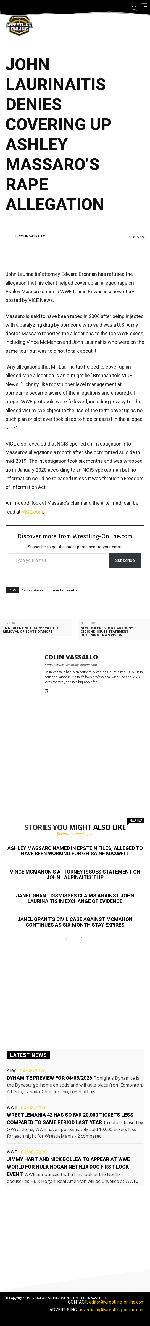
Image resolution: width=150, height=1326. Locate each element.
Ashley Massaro (34, 590)
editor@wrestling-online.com (116, 1302)
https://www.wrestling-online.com (70, 665)
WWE (12, 1107)
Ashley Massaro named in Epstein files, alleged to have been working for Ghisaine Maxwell (75, 851)
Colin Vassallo (32, 236)
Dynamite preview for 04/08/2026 (49, 1078)
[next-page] (80, 939)
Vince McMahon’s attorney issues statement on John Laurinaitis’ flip (75, 874)
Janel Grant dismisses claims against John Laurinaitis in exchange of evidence (75, 898)
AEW (11, 1070)
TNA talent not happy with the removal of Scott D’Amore (32, 630)
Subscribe (125, 560)
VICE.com (32, 512)
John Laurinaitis (64, 590)
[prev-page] (67, 939)
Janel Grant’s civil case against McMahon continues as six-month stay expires (75, 922)
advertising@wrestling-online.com (111, 1309)
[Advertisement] (75, 254)
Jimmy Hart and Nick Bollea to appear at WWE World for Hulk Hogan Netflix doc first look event (68, 1166)
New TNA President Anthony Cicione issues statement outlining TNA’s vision (107, 631)
